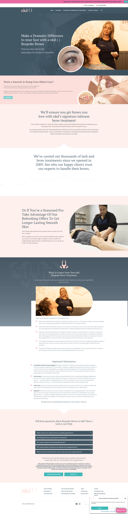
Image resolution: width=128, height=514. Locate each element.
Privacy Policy (113, 511)
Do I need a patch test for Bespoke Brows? (51, 442)
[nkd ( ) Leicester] (83, 5)
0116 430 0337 (102, 5)
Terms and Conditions (105, 511)
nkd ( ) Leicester (89, 5)
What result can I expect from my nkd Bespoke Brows (55, 433)
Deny (117, 508)
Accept (99, 508)
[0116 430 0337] (96, 5)
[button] (125, 498)
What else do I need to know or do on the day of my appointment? (59, 452)
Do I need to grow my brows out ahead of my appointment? (57, 447)
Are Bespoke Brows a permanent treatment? (52, 437)
